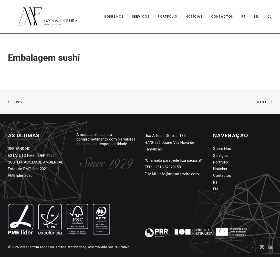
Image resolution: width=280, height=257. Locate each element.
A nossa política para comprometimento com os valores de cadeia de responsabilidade (106, 139)
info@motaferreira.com (179, 174)
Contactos (222, 17)
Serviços (141, 17)
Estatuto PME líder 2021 (28, 169)
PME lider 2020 (20, 175)
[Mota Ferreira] (42, 17)
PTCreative (121, 247)
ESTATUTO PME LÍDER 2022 (31, 155)
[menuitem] (243, 17)
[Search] (270, 17)
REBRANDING (19, 148)
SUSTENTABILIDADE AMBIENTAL (35, 162)
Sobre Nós (113, 17)
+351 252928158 (167, 167)
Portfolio (167, 17)
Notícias (194, 17)
